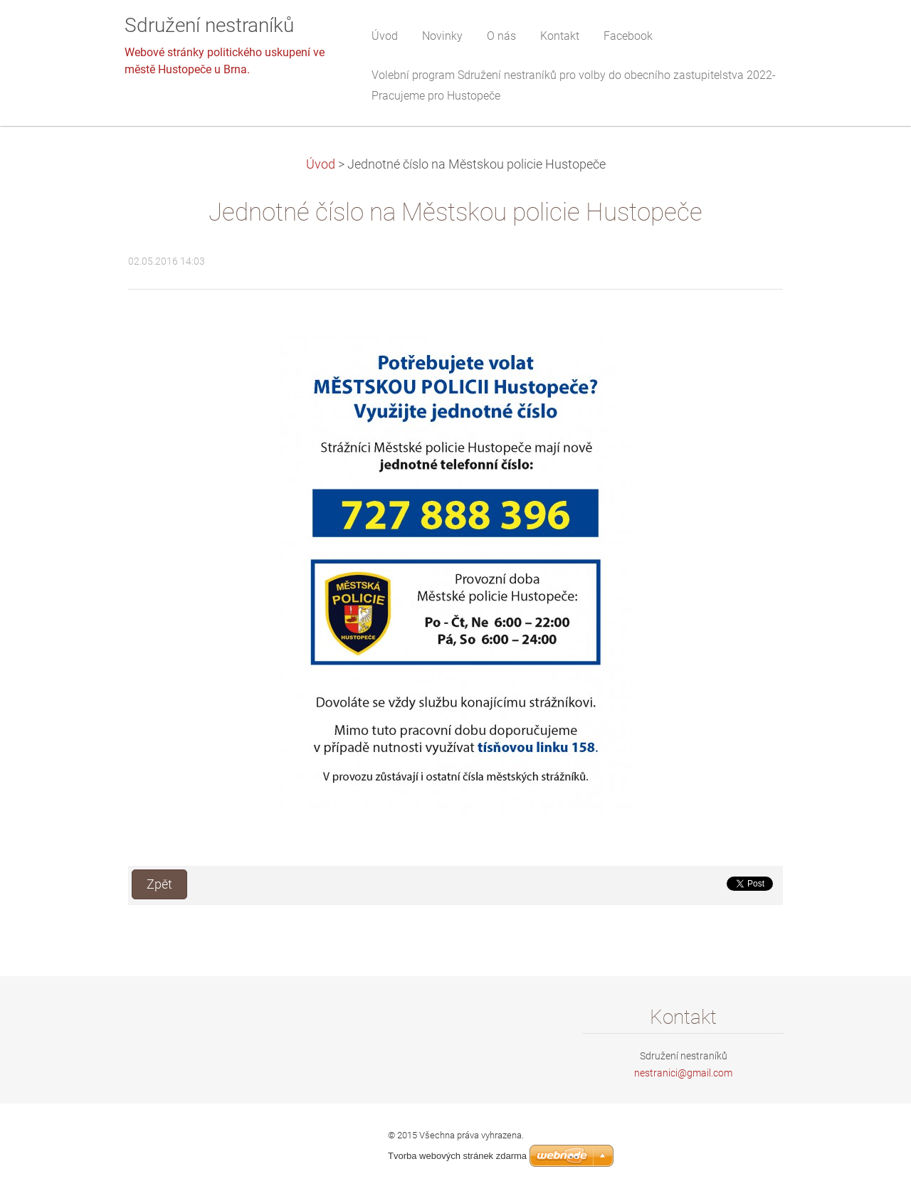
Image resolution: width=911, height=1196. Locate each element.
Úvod (320, 164)
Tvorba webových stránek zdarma (457, 1155)
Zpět (159, 884)
